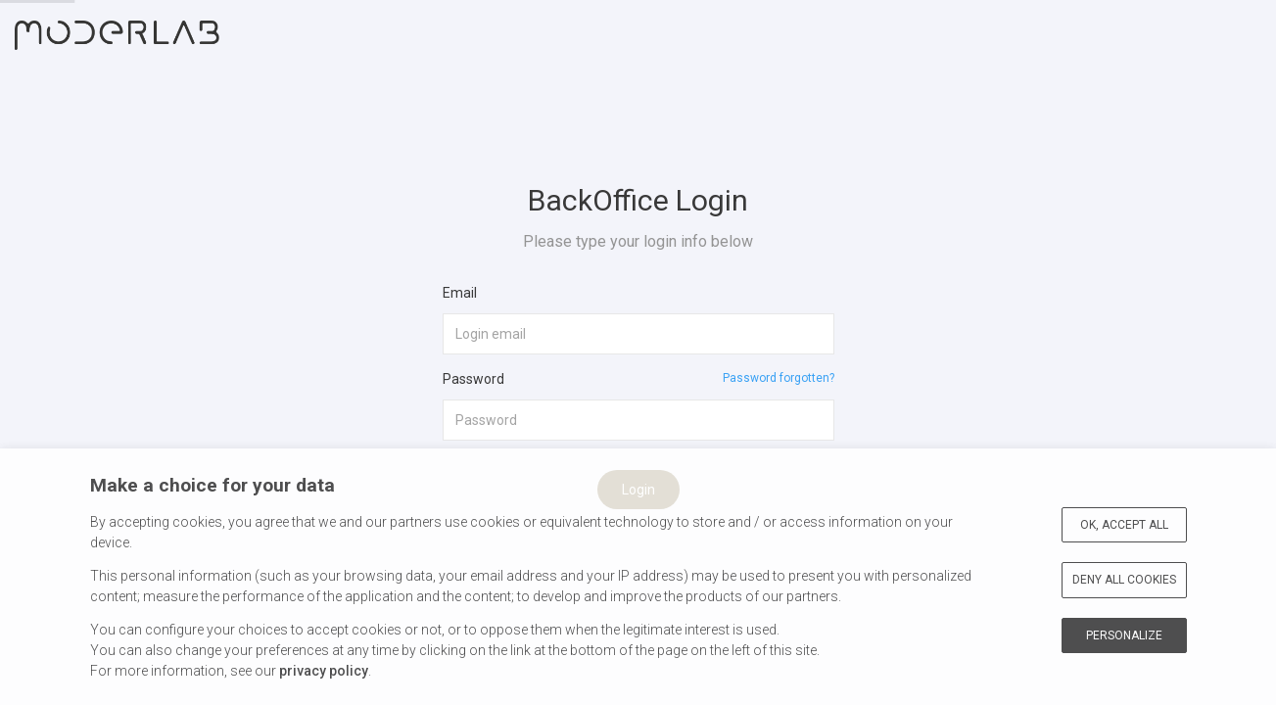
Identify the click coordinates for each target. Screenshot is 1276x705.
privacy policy (323, 671)
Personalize (1124, 635)
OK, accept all (1124, 525)
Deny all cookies (1124, 580)
